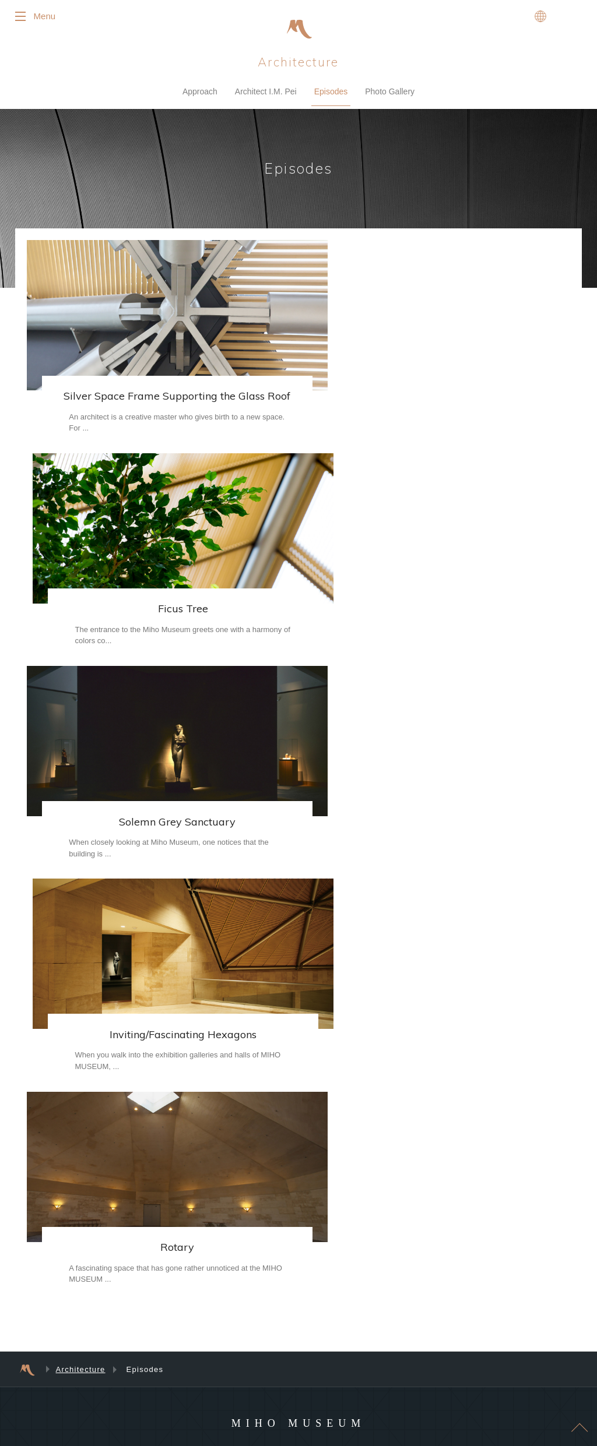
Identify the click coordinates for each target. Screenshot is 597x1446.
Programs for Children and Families (161, 1315)
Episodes (331, 93)
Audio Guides (265, 1216)
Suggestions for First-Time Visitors (297, 1141)
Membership (125, 1186)
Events (117, 1300)
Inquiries (257, 1201)
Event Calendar (130, 1285)
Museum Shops (268, 1330)
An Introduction (129, 1125)
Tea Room (260, 1315)
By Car (392, 1300)
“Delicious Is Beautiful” (278, 1345)
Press (382, 1338)
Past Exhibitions (406, 1156)
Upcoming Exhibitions (415, 1141)
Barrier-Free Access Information (293, 1186)
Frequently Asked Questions (287, 1156)
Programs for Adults (136, 1330)
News (382, 1320)
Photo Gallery (390, 93)
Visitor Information (272, 1125)
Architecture (298, 64)
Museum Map (265, 1171)
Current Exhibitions (411, 1125)
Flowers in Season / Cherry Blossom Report (300, 1236)
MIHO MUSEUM (298, 956)
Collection (121, 1141)
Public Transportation (415, 1285)
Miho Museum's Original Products (296, 1285)
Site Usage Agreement (416, 1355)
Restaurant (261, 1300)
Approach (199, 93)
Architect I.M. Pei (266, 93)
